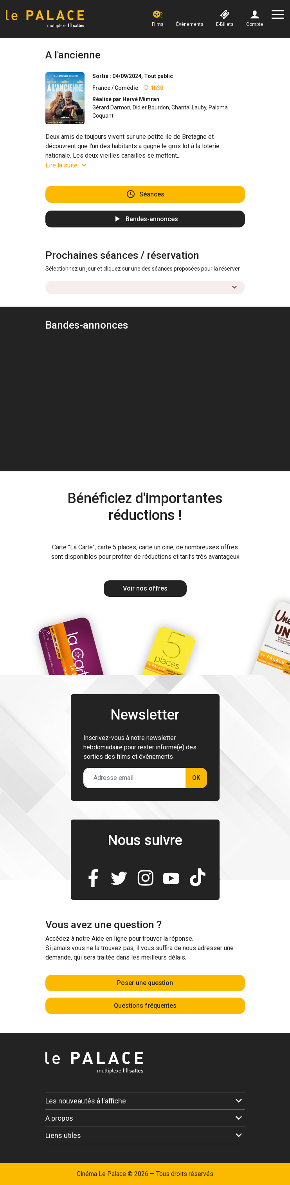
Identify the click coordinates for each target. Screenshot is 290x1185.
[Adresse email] (134, 778)
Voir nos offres (145, 588)
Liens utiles (63, 1135)
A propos (59, 1118)
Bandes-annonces (152, 219)
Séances (151, 194)
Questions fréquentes (145, 1005)
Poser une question (145, 983)
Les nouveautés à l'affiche (85, 1101)
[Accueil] (45, 19)
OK (196, 778)
